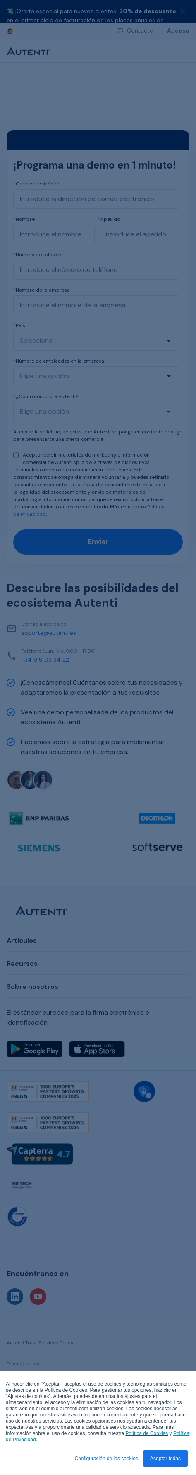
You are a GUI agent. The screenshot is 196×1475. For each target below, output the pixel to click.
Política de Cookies (147, 1433)
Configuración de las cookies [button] (106, 1458)
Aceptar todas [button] (165, 1458)
